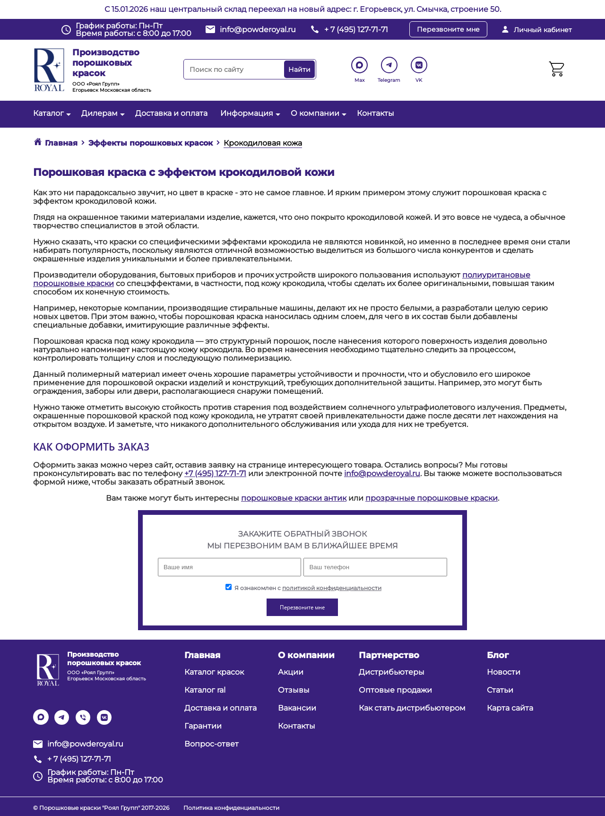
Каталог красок (214, 672)
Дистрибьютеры (391, 672)
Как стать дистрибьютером (412, 707)
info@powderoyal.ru (258, 29)
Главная (202, 655)
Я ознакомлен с (303, 587)
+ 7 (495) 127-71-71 (356, 29)
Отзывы (294, 690)
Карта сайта (510, 707)
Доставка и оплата (171, 113)
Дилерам (101, 113)
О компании (317, 113)
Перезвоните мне (448, 29)
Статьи (500, 690)
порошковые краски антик (293, 498)
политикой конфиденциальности (331, 587)
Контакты (375, 113)
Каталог (51, 113)
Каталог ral (204, 690)
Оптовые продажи (395, 690)
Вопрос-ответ (211, 743)
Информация (249, 113)
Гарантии (203, 725)
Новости (503, 672)
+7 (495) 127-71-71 (215, 473)
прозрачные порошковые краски (431, 498)
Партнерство (389, 655)
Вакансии (297, 707)
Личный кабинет (543, 30)
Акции (290, 672)
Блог (498, 655)
